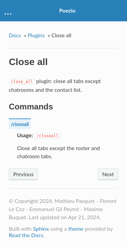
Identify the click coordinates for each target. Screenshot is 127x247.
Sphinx (41, 228)
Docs (15, 35)
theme (76, 228)
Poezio (67, 10)
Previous (23, 174)
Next (108, 174)
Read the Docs (26, 235)
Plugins (36, 35)
